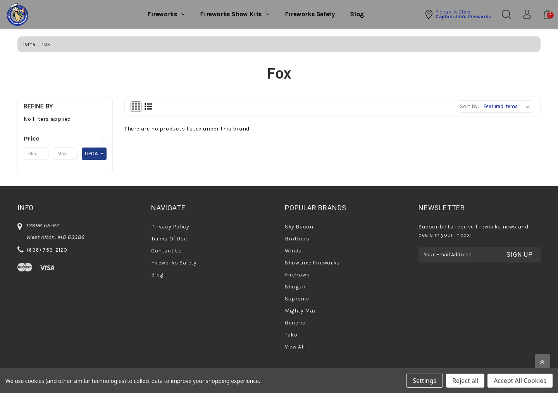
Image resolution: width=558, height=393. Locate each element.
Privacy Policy (170, 226)
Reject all (465, 380)
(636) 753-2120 (47, 250)
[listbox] (508, 106)
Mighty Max (300, 310)
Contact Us (166, 250)
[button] (457, 14)
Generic (295, 322)
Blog (357, 14)
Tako (291, 334)
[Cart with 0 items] (543, 14)
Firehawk (297, 274)
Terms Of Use (169, 238)
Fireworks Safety (310, 14)
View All (295, 346)
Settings (424, 380)
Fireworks (165, 14)
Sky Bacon (299, 226)
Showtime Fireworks (312, 262)
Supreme (297, 298)
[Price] (65, 138)
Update (94, 153)
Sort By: (469, 106)
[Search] (506, 14)
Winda (293, 250)
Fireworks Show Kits (234, 14)
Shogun (295, 286)
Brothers (297, 238)
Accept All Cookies (520, 380)
